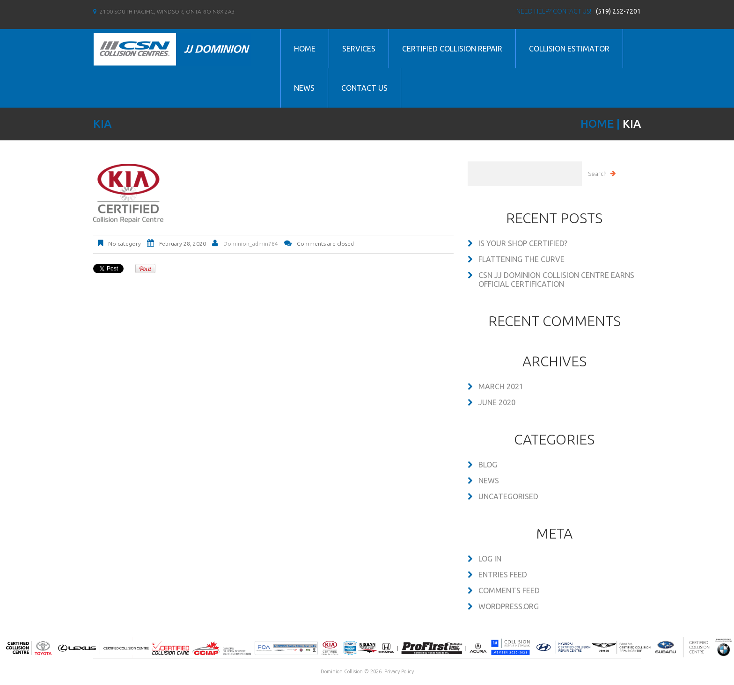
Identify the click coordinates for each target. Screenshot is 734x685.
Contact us (364, 88)
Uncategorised (508, 496)
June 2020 (496, 402)
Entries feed (502, 574)
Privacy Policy (399, 671)
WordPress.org (508, 606)
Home (305, 48)
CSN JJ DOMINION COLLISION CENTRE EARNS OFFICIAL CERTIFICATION (556, 279)
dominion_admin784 (250, 243)
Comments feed (509, 590)
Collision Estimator (569, 48)
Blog (487, 464)
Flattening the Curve (521, 259)
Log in (489, 558)
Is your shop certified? (522, 243)
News (304, 88)
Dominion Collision (342, 671)
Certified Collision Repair (452, 48)
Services (358, 48)
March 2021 (500, 386)
